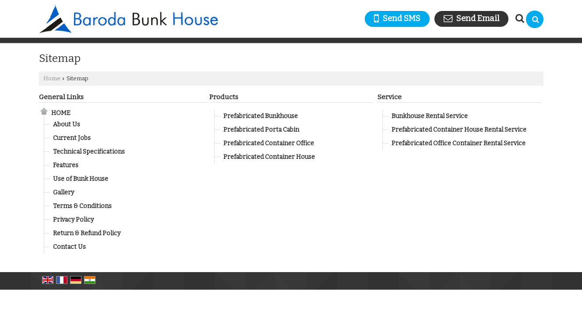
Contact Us (69, 247)
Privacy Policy (73, 219)
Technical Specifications (89, 151)
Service (389, 97)
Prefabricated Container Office (268, 143)
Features (65, 165)
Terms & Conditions (82, 206)
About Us (66, 124)
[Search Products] (518, 18)
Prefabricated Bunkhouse (260, 116)
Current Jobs (72, 138)
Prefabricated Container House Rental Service (459, 129)
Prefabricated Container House (269, 157)
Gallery (63, 192)
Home (51, 78)
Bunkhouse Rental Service (430, 116)
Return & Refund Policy (86, 233)
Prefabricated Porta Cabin (261, 129)
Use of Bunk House (80, 179)
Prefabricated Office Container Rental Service (459, 143)
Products (223, 97)
